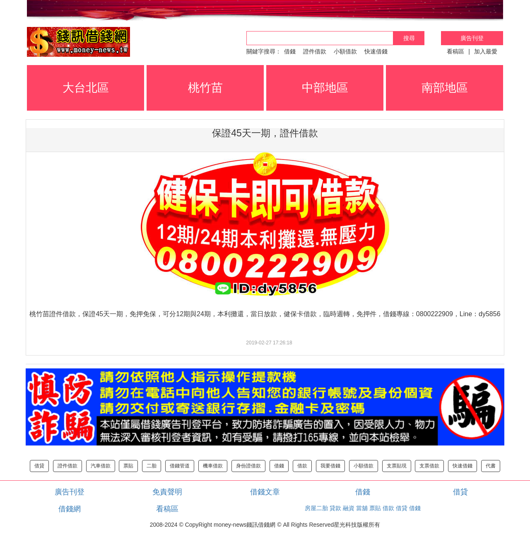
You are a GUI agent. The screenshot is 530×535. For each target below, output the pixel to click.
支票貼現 (397, 466)
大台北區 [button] (86, 87)
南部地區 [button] (445, 87)
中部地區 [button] (325, 87)
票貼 (128, 466)
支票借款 (429, 466)
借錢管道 (180, 466)
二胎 (152, 466)
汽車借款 (101, 466)
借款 (302, 466)
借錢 (290, 51)
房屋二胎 (316, 508)
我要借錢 (330, 466)
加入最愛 (485, 51)
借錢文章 (265, 492)
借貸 (39, 466)
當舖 (362, 508)
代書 (491, 466)
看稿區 (455, 51)
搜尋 (409, 38)
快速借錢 (376, 51)
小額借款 (345, 51)
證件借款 (314, 51)
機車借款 (213, 466)
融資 (348, 508)
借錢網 (69, 509)
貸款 (335, 508)
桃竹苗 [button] (205, 87)
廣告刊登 (472, 38)
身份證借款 (248, 466)
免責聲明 (167, 492)
